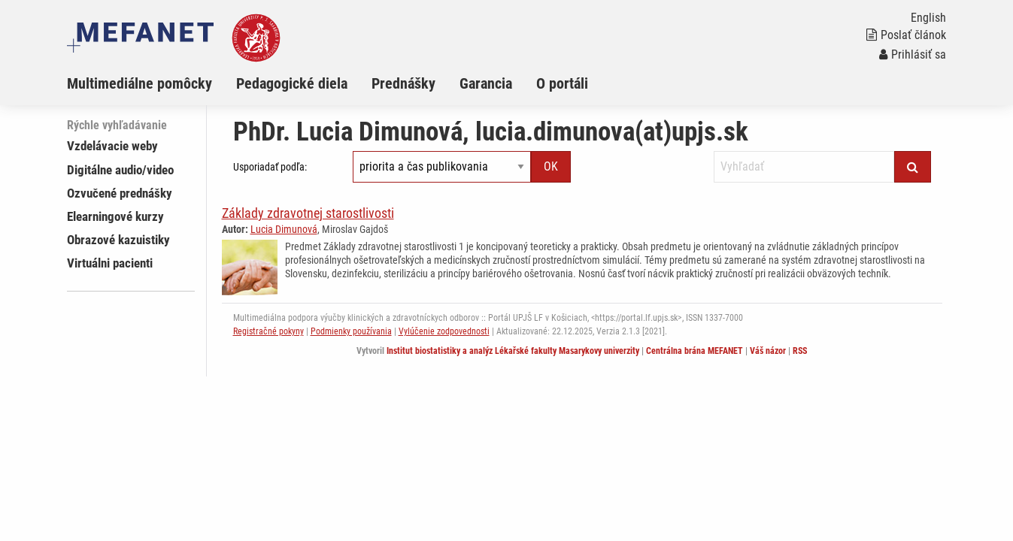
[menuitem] (151, 83)
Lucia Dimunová (283, 229)
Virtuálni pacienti (110, 262)
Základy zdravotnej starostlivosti (308, 213)
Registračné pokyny (268, 331)
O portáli (562, 83)
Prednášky (403, 83)
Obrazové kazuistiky (118, 239)
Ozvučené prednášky (119, 193)
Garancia (485, 83)
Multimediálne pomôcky (139, 83)
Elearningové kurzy (115, 216)
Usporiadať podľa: (270, 167)
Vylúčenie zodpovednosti (444, 331)
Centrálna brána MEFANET (694, 351)
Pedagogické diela (291, 83)
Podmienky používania (351, 331)
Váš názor (768, 351)
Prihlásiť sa (912, 54)
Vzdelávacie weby (112, 145)
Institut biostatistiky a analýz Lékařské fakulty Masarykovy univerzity (513, 351)
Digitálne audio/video (120, 169)
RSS (800, 351)
